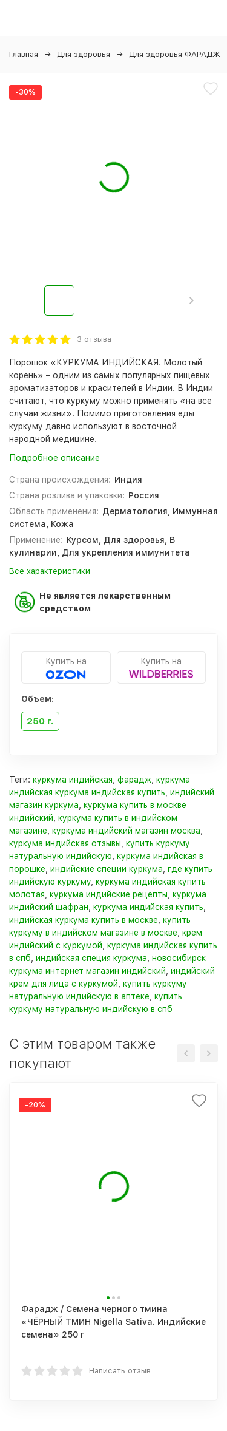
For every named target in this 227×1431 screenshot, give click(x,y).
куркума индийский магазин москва (126, 830)
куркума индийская (73, 779)
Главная (23, 54)
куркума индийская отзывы (65, 843)
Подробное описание (54, 458)
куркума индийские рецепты (109, 894)
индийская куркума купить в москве (83, 920)
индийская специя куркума (91, 958)
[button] (191, 300)
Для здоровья (83, 54)
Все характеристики (49, 571)
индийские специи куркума (106, 869)
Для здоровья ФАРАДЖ (174, 54)
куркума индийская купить (148, 907)
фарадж (134, 779)
